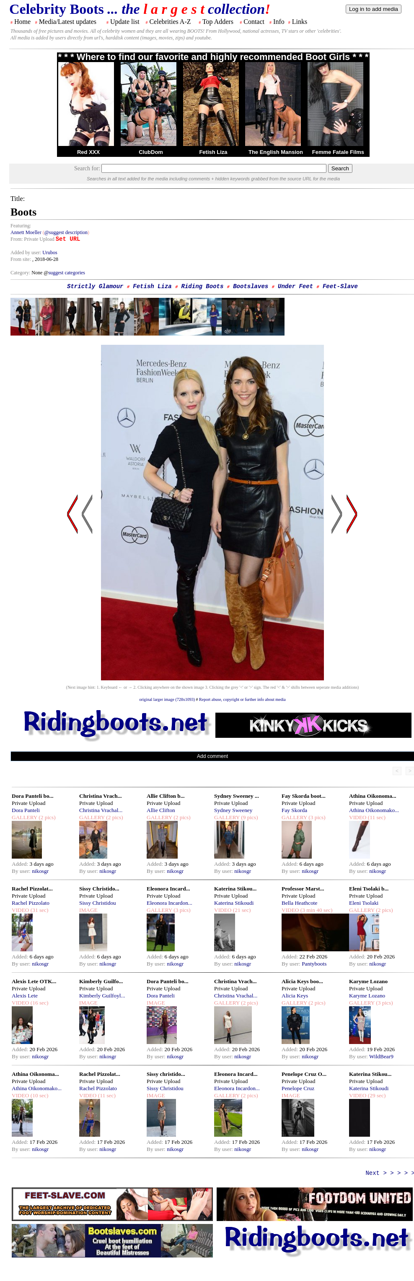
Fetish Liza (213, 152)
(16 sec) (38, 1003)
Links (299, 21)
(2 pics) (46, 817)
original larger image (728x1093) (167, 699)
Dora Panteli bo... (33, 796)
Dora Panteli (26, 810)
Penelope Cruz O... (304, 1074)
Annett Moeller (25, 232)
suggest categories (66, 273)
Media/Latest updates (67, 21)
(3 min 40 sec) (315, 910)
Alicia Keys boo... (302, 981)
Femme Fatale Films (338, 152)
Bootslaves (250, 286)
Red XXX (88, 152)
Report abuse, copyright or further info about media (242, 699)
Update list (125, 21)
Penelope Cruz (298, 1088)
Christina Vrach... (100, 796)
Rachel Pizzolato (30, 903)
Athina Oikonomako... (374, 810)
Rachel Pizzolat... (32, 888)
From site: (20, 259)
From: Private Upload (32, 239)
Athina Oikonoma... (372, 796)
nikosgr (40, 871)
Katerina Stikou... (235, 888)
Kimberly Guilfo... (101, 981)
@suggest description (66, 232)
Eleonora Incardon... (169, 903)
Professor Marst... (303, 888)
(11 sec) (375, 817)
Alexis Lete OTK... (34, 981)
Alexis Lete (25, 995)
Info (279, 21)
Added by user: (26, 252)
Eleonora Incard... (168, 888)
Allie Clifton (161, 810)
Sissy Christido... (99, 888)
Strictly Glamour (95, 286)
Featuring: (20, 226)
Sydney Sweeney (233, 810)
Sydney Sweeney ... (236, 796)
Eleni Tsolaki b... (368, 888)
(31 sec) (38, 910)
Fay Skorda (294, 810)
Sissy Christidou (97, 903)
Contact (253, 21)
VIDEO (357, 817)
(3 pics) (316, 817)
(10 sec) (38, 1095)
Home (22, 21)
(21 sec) (241, 910)
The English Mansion (275, 152)
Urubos (49, 252)
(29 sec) (376, 1095)
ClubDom (151, 152)
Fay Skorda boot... (304, 796)
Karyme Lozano (368, 981)
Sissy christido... (166, 1074)
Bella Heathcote (299, 903)
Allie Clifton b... (166, 796)
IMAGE (88, 910)
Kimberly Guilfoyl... (102, 995)
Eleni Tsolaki (363, 903)
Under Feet (295, 286)
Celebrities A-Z (170, 21)
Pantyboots (314, 964)
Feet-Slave (340, 286)
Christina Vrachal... (100, 810)
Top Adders (217, 21)
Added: (21, 864)
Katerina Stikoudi (234, 903)
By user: (22, 871)
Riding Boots (202, 286)
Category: (20, 273)
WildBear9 (381, 1056)
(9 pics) (249, 817)
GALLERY (24, 817)
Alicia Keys (295, 995)
